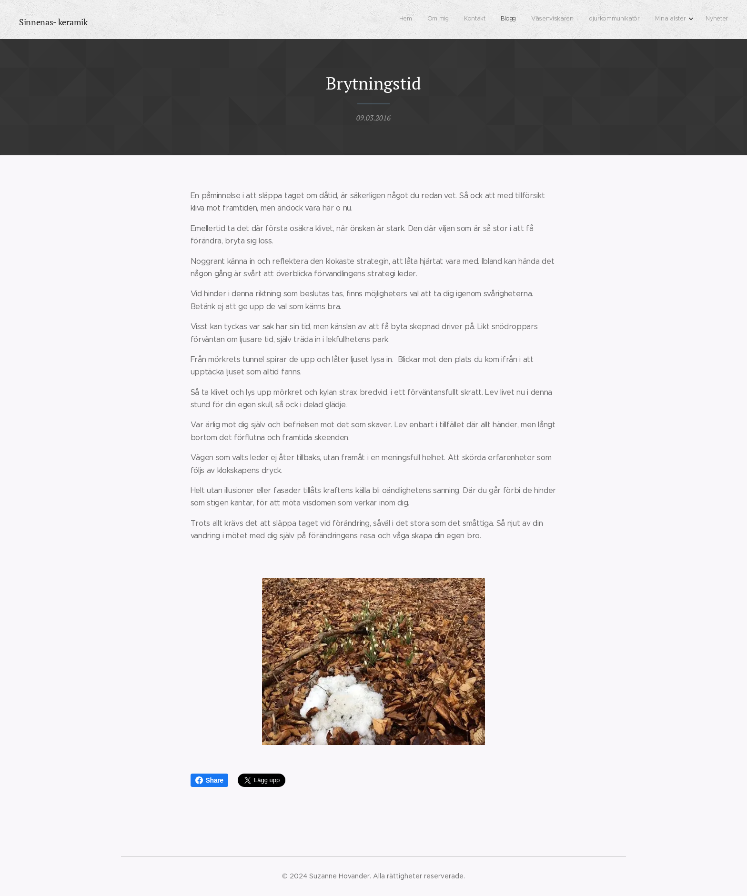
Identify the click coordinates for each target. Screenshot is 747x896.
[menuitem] (619, 19)
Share (209, 780)
